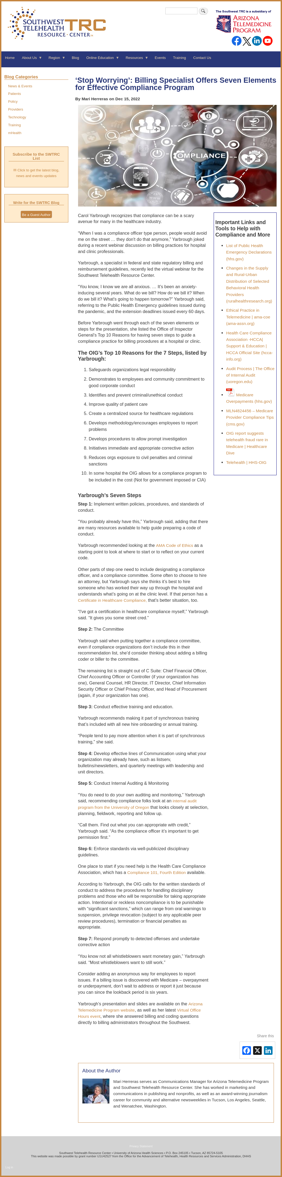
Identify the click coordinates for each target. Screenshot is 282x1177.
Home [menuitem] (10, 58)
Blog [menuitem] (75, 58)
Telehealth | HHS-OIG (246, 462)
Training (14, 125)
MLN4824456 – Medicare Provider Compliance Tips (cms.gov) (250, 417)
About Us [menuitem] (30, 59)
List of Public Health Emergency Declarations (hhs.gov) (248, 252)
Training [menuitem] (179, 58)
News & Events (20, 86)
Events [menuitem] (160, 58)
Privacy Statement (140, 1146)
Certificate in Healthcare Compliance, (112, 600)
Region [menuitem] (55, 59)
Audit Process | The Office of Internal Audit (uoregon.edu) (250, 375)
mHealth (14, 133)
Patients (14, 94)
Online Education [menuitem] (101, 59)
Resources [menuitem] (135, 59)
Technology (17, 117)
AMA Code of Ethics (174, 545)
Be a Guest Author (36, 215)
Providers (15, 109)
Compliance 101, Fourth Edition (156, 872)
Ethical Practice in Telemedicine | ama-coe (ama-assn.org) (248, 317)
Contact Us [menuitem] (202, 58)
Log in (9, 1167)
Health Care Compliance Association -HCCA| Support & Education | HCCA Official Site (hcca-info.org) (249, 346)
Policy (13, 101)
